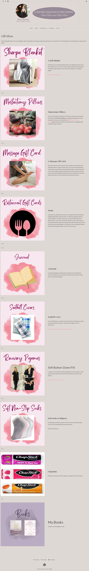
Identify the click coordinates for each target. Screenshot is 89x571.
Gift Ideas (7, 36)
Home (31, 28)
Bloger (50, 569)
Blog (57, 28)
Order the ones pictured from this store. (60, 329)
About (36, 28)
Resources (43, 28)
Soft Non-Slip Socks (53, 428)
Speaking (51, 28)
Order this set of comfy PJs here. (56, 379)
